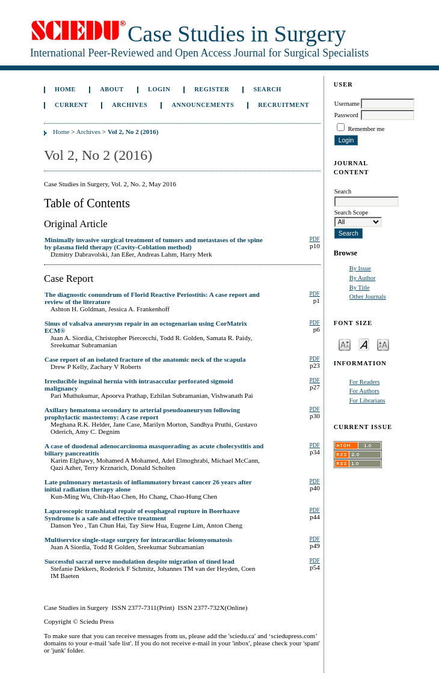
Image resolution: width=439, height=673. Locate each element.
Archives (129, 105)
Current (71, 105)
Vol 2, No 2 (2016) (133, 131)
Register (211, 89)
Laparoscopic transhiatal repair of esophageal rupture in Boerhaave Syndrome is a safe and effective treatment (142, 514)
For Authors (364, 391)
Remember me (366, 129)
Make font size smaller (345, 344)
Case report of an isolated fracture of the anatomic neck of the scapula (145, 359)
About (112, 89)
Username (347, 103)
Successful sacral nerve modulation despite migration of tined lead (140, 561)
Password (346, 115)
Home (65, 89)
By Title (359, 287)
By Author (362, 278)
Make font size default (364, 344)
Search (267, 89)
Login (159, 89)
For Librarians (367, 400)
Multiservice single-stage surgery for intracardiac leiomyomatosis (138, 539)
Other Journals (367, 296)
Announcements (202, 105)
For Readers (364, 382)
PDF (314, 239)
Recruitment (283, 105)
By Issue (360, 268)
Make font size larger (383, 344)
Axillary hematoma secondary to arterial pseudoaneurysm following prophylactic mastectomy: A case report (142, 413)
